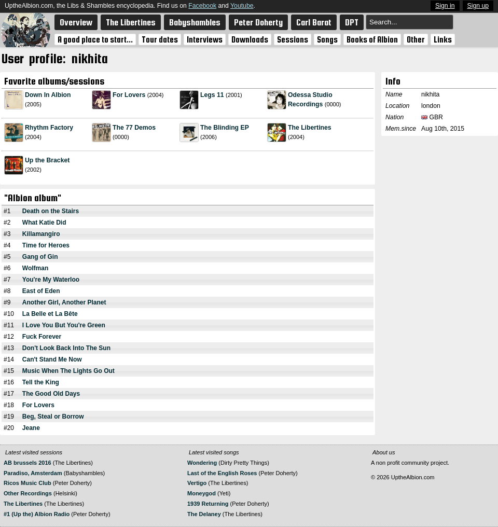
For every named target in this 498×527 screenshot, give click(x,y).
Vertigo (196, 483)
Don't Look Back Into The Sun (66, 348)
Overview (76, 22)
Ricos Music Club (28, 483)
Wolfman (35, 268)
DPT (351, 22)
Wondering (202, 463)
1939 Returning (207, 504)
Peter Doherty (258, 22)
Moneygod (201, 493)
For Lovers (129, 95)
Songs (327, 39)
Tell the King (40, 382)
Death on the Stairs (50, 211)
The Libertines (131, 22)
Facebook (202, 5)
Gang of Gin (40, 256)
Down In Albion (48, 95)
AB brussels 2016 (27, 463)
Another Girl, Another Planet (64, 302)
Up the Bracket (47, 160)
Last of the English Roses (222, 473)
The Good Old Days (51, 393)
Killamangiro (41, 234)
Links (443, 39)
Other (416, 39)
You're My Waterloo (50, 279)
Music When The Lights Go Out (68, 371)
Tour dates (160, 39)
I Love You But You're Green (63, 325)
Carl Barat (313, 22)
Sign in (444, 5)
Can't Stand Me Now (52, 359)
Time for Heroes (46, 245)
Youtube (241, 5)
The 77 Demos (134, 127)
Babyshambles (194, 22)
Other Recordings (28, 493)
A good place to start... (95, 39)
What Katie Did (44, 222)
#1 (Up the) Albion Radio (37, 514)
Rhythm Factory (49, 127)
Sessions (292, 39)
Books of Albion (372, 39)
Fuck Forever (41, 336)
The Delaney (204, 514)
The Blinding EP (224, 127)
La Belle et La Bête (50, 313)
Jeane (31, 428)
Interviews (205, 39)
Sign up (478, 5)
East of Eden (41, 291)
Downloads (249, 39)
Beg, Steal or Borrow (53, 416)
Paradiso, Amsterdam (33, 473)
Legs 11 (212, 95)
